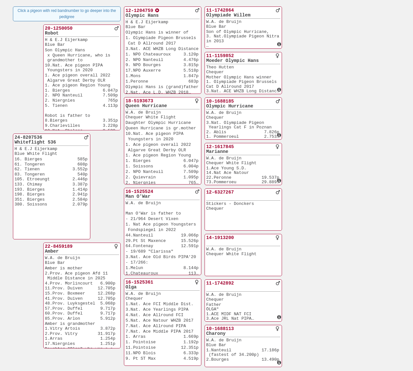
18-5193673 (139, 101)
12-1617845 (220, 146)
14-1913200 (220, 237)
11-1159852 (220, 55)
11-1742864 (220, 10)
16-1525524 (139, 191)
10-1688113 (220, 328)
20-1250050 (59, 28)
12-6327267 (220, 192)
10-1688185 (220, 101)
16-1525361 (139, 282)
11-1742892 (220, 283)
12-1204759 (139, 10)
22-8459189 (59, 246)
